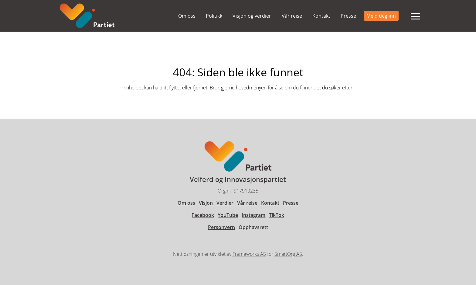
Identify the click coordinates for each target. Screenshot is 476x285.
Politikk (214, 15)
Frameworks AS (249, 254)
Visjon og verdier (252, 15)
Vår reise (292, 15)
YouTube (228, 215)
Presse (348, 15)
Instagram (253, 215)
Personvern (221, 227)
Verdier (224, 203)
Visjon (206, 203)
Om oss (186, 15)
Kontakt (321, 15)
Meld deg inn (381, 15)
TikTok (276, 215)
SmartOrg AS (288, 254)
